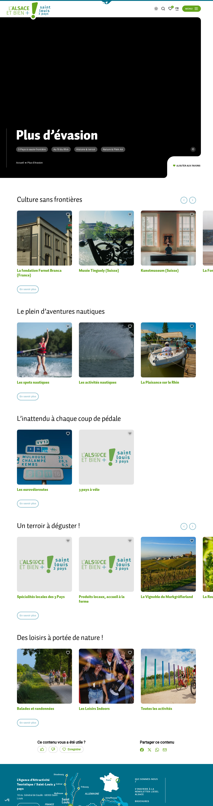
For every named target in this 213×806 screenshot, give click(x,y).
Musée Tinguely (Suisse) (101, 270)
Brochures (143, 801)
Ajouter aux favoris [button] (186, 165)
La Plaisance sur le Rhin (163, 382)
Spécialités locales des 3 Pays (44, 597)
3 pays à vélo (91, 489)
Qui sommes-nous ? (147, 780)
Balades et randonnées (38, 708)
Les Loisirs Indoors (96, 708)
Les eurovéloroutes (34, 489)
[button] (107, 2)
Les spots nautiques (35, 382)
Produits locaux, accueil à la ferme (104, 599)
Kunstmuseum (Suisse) (162, 270)
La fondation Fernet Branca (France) (41, 272)
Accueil (20, 162)
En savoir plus (28, 289)
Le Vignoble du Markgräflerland (155, 599)
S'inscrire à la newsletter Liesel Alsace (145, 792)
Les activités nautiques (100, 382)
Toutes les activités (158, 708)
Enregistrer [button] (71, 749)
